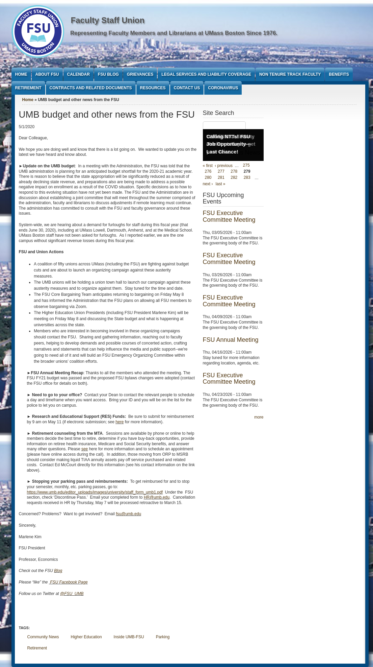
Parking (163, 637)
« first (208, 165)
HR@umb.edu (156, 497)
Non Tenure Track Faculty (290, 74)
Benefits (339, 74)
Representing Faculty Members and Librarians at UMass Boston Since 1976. (173, 33)
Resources (153, 88)
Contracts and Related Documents (91, 88)
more (258, 417)
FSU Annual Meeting (231, 339)
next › (208, 184)
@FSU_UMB (72, 593)
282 (234, 177)
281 (221, 177)
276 (208, 171)
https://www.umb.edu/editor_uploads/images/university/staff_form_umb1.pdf (95, 492)
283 (247, 177)
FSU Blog (108, 74)
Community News (43, 637)
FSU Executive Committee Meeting (229, 216)
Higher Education (86, 637)
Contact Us (187, 88)
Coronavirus (223, 88)
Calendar (78, 74)
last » (220, 184)
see (84, 449)
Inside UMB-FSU (129, 637)
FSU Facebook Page (68, 582)
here (119, 422)
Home (21, 74)
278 (234, 171)
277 (221, 171)
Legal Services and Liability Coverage (206, 74)
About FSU (47, 74)
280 (208, 177)
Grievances (140, 74)
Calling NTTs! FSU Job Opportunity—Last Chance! (229, 144)
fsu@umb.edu (128, 513)
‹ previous (224, 165)
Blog (58, 570)
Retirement (28, 88)
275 (246, 165)
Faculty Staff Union (108, 20)
